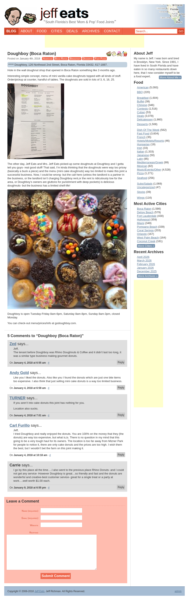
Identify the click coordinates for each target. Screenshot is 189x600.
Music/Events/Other (149, 169)
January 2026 (145, 267)
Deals (72, 31)
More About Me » (170, 77)
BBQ (140, 92)
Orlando (142, 234)
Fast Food (100, 58)
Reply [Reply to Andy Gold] (121, 387)
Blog (11, 31)
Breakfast (75, 58)
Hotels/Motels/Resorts (150, 140)
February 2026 (146, 264)
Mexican (142, 166)
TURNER (17, 398)
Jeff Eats (39, 591)
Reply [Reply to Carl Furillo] (121, 454)
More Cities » (146, 245)
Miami (140, 223)
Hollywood (143, 219)
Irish (139, 148)
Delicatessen (145, 119)
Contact (112, 31)
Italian (140, 151)
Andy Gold (19, 373)
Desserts (88, 58)
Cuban (141, 112)
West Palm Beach (148, 237)
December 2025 (147, 271)
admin (178, 591)
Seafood (142, 177)
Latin (140, 158)
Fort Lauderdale (147, 215)
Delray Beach (145, 212)
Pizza (140, 173)
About (26, 31)
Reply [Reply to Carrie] (121, 487)
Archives (91, 31)
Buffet (140, 101)
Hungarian (143, 144)
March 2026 (144, 260)
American (47, 58)
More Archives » (148, 276)
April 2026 (143, 256)
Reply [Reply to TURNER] (121, 415)
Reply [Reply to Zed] (121, 362)
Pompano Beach (147, 226)
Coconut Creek (146, 241)
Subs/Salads (144, 183)
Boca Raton (61, 58)
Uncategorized (146, 187)
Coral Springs (145, 230)
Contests (142, 108)
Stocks (141, 191)
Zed (13, 344)
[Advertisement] (94, 41)
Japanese (143, 155)
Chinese (142, 105)
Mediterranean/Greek (150, 162)
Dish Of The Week (148, 129)
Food (42, 31)
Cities (56, 31)
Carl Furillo (20, 425)
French (141, 137)
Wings (141, 197)
